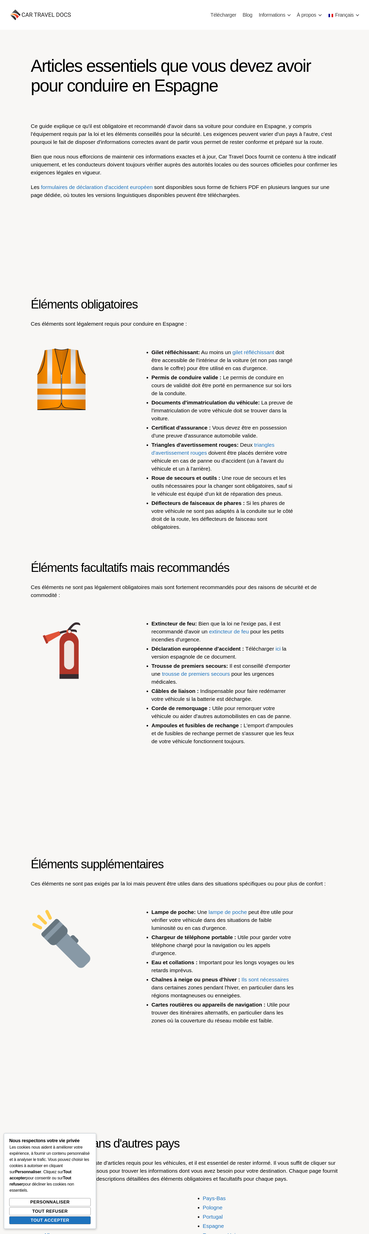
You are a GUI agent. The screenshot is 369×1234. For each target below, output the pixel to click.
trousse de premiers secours (196, 674)
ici (278, 649)
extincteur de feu (229, 631)
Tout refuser (50, 1211)
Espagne (213, 1226)
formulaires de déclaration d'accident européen (97, 187)
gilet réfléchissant (253, 352)
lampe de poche (228, 912)
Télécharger (223, 15)
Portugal (213, 1217)
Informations (272, 15)
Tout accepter (50, 1220)
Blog (247, 15)
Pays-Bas (214, 1198)
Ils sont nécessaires (265, 979)
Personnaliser (50, 1202)
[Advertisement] (184, 242)
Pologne (212, 1207)
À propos (306, 15)
